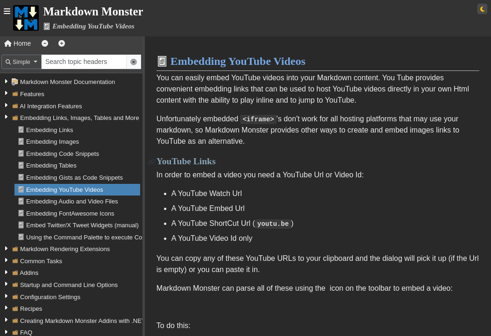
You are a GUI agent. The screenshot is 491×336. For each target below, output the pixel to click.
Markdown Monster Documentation (67, 81)
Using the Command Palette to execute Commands (96, 237)
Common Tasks (41, 261)
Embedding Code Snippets (62, 153)
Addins (29, 272)
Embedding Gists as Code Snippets (74, 177)
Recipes (31, 308)
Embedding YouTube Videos (64, 189)
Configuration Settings (50, 297)
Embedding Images (52, 141)
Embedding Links (49, 129)
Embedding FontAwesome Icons (70, 213)
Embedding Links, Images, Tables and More (79, 117)
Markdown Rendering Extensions (65, 248)
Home (17, 43)
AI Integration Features (51, 106)
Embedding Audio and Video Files (72, 201)
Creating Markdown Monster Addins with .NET (82, 320)
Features (32, 94)
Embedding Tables (51, 165)
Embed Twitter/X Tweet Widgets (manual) (82, 225)
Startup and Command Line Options (69, 284)
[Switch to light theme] (482, 9)
